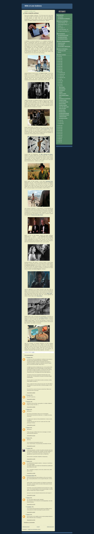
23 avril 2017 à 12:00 (31, 459)
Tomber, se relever (62, 93)
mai (60, 84)
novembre (61, 74)
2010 (59, 135)
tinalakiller (29, 506)
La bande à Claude (62, 100)
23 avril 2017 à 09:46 (31, 407)
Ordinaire (61, 92)
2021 (59, 64)
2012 (59, 132)
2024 (59, 59)
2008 (59, 138)
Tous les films (60, 16)
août (60, 79)
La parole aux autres (62, 50)
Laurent (28, 448)
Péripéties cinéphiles (63, 105)
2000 (59, 141)
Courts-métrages (61, 44)
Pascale (28, 357)
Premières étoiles (62, 111)
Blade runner (49, 293)
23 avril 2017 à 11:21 (31, 435)
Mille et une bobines (33, 6)
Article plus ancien (50, 526)
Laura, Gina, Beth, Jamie (64, 106)
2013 (59, 130)
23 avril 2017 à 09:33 (31, 399)
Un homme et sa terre (63, 118)
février (60, 121)
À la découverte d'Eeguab (64, 113)
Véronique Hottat (30, 475)
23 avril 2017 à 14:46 (31, 495)
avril (60, 85)
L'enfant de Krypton (62, 116)
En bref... (59, 52)
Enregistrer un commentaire (29, 522)
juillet (60, 80)
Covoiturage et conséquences (64, 98)
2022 (59, 63)
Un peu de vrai (62, 90)
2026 (59, 56)
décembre (61, 72)
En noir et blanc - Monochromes (64, 46)
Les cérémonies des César (63, 35)
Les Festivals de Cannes (62, 38)
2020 (59, 66)
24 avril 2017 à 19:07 (31, 512)
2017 (59, 71)
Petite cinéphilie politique (64, 95)
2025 (59, 58)
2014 (59, 128)
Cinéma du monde (61, 43)
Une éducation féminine (63, 101)
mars (60, 120)
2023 (59, 61)
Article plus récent (26, 526)
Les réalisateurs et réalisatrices (64, 18)
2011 (59, 133)
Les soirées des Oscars (62, 37)
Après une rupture (62, 108)
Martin (28, 409)
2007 (59, 140)
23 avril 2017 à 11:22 (31, 446)
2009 (59, 137)
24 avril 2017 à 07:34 (31, 504)
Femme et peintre (62, 103)
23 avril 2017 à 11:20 (31, 425)
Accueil (38, 526)
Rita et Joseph (62, 87)
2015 (59, 127)
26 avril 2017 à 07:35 (31, 520)
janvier (60, 123)
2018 (59, 69)
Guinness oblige (62, 110)
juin (60, 82)
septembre (61, 77)
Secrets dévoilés (62, 88)
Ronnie (28, 401)
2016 (59, 125)
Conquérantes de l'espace (64, 114)
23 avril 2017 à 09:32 (31, 392)
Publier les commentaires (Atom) (34, 529)
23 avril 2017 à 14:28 (31, 473)
